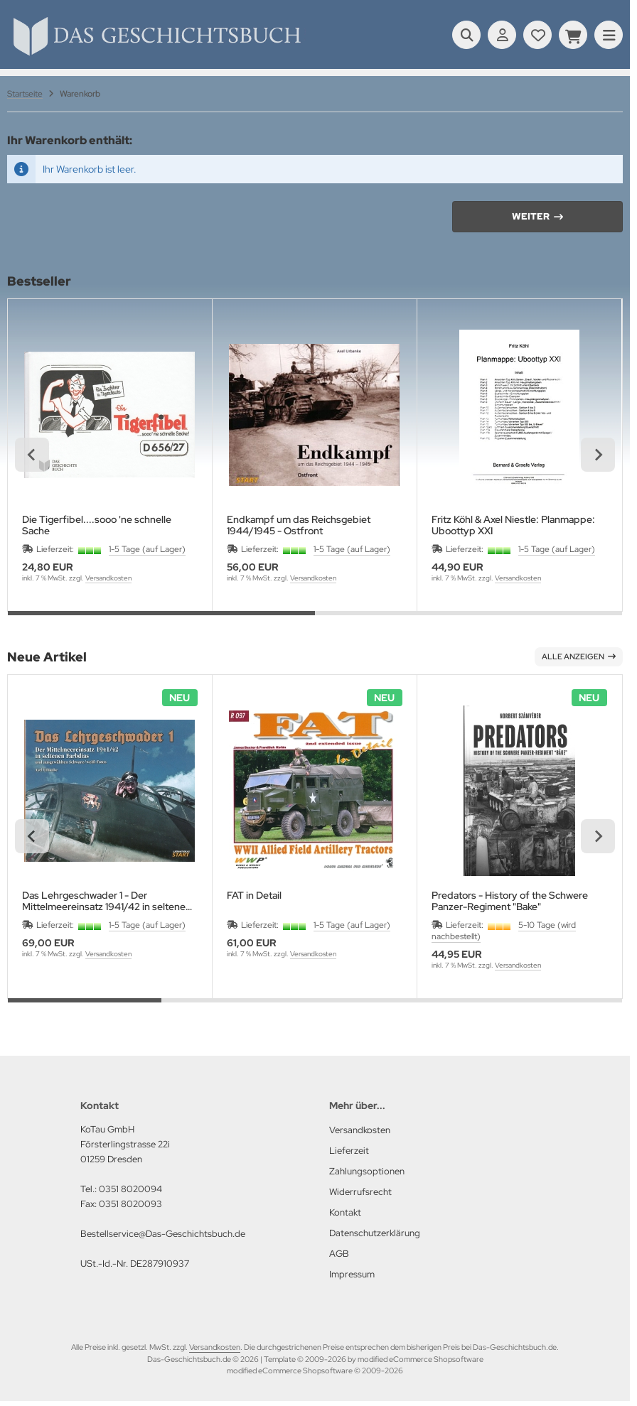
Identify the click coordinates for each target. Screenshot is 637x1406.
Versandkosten (108, 578)
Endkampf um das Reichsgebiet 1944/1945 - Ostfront (298, 525)
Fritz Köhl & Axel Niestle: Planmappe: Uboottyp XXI (513, 525)
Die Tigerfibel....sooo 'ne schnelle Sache (96, 525)
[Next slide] (598, 455)
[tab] (161, 621)
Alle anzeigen (579, 656)
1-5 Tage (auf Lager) (147, 549)
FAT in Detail (254, 895)
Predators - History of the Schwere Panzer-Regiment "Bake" (510, 900)
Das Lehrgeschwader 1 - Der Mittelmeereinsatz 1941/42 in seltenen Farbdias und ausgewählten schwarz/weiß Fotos (106, 900)
